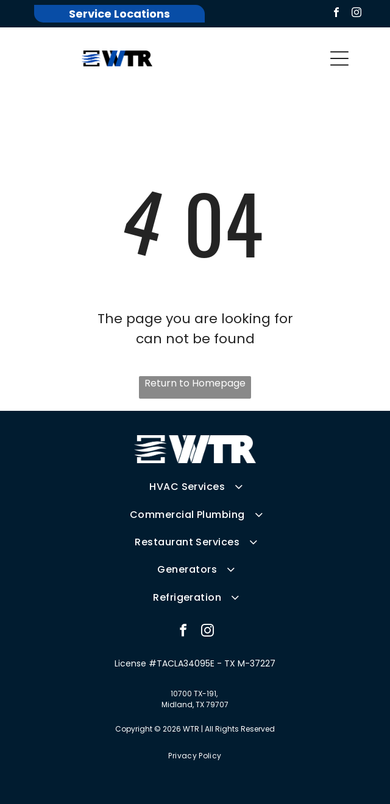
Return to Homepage (195, 383)
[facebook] (336, 14)
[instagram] (356, 14)
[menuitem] (195, 486)
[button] (339, 58)
